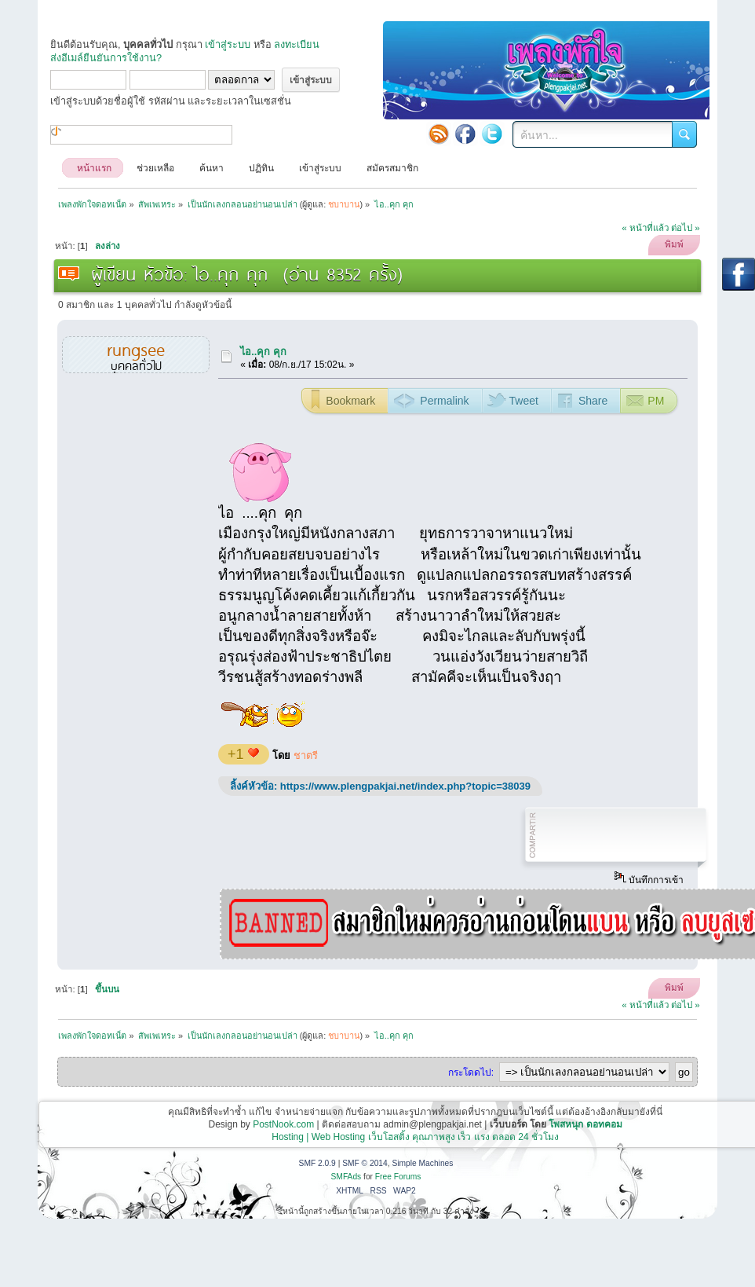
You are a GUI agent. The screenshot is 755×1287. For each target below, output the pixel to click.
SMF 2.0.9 (317, 1163)
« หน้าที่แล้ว (645, 228)
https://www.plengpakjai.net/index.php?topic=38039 (405, 786)
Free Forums (398, 1176)
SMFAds (346, 1176)
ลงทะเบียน (296, 44)
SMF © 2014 (365, 1163)
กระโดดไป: (471, 1072)
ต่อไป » (685, 228)
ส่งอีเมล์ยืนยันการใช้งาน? (106, 58)
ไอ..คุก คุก (263, 352)
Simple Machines (422, 1163)
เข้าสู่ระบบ (227, 44)
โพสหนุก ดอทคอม (585, 1124)
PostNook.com (283, 1124)
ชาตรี (306, 755)
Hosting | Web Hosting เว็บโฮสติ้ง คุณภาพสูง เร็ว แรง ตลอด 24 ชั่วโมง (415, 1136)
